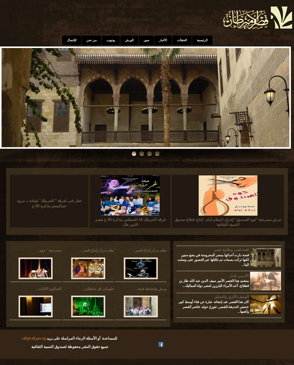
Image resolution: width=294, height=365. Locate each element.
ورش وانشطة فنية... (150, 289)
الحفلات (182, 40)
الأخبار (163, 40)
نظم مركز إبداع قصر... (97, 250)
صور (146, 40)
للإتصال (71, 40)
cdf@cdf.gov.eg (34, 338)
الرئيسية (202, 40)
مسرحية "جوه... (49, 250)
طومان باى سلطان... (98, 289)
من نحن (91, 40)
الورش (129, 40)
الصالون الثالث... (48, 289)
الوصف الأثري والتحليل (231, 297)
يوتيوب (110, 40)
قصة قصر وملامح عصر (231, 250)
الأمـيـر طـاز (239, 276)
